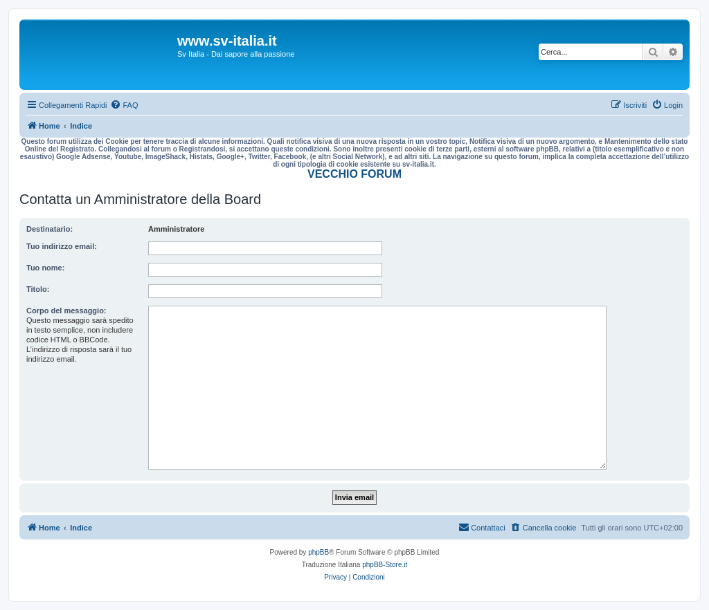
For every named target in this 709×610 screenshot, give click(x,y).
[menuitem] (124, 105)
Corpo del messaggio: (66, 310)
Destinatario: (49, 229)
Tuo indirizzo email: (61, 246)
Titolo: (37, 289)
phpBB (318, 552)
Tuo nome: (45, 268)
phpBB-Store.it (384, 565)
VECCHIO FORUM (354, 174)
